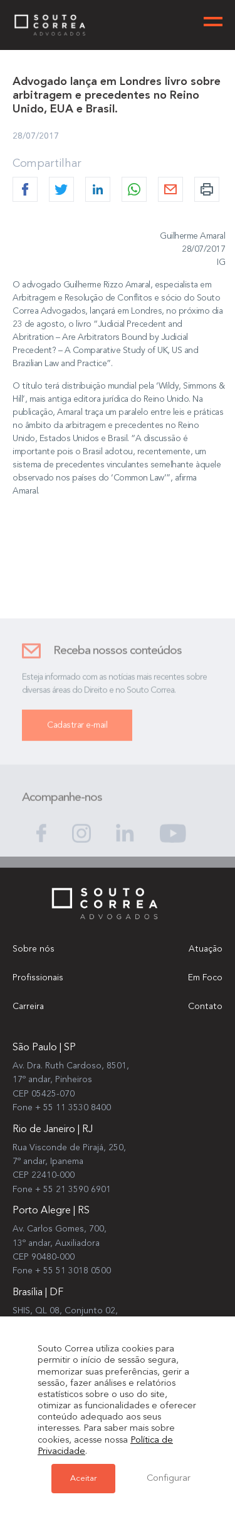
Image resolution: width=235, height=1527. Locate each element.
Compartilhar (47, 163)
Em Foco (205, 977)
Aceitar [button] (83, 1479)
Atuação (205, 949)
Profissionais (38, 977)
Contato (205, 1006)
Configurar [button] (169, 1478)
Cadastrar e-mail (77, 733)
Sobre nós (34, 949)
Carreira (28, 1006)
